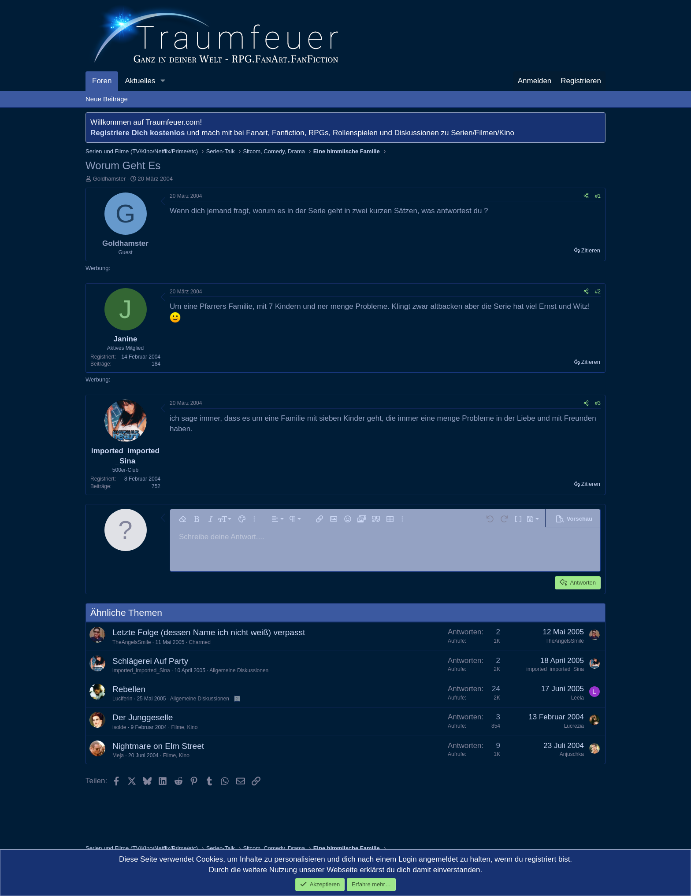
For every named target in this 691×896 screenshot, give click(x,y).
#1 (598, 196)
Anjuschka (572, 754)
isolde (119, 727)
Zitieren (590, 250)
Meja (118, 755)
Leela (577, 698)
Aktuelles (140, 81)
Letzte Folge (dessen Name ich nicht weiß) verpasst (208, 632)
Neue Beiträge (106, 99)
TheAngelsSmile (131, 642)
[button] (162, 81)
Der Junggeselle (142, 717)
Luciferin (122, 699)
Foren (101, 81)
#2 (598, 292)
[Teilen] (586, 196)
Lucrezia (574, 726)
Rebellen (128, 689)
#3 (598, 403)
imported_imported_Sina (141, 670)
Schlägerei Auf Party (150, 661)
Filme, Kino (184, 727)
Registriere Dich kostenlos (137, 133)
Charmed (199, 642)
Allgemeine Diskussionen (238, 670)
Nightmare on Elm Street (158, 746)
